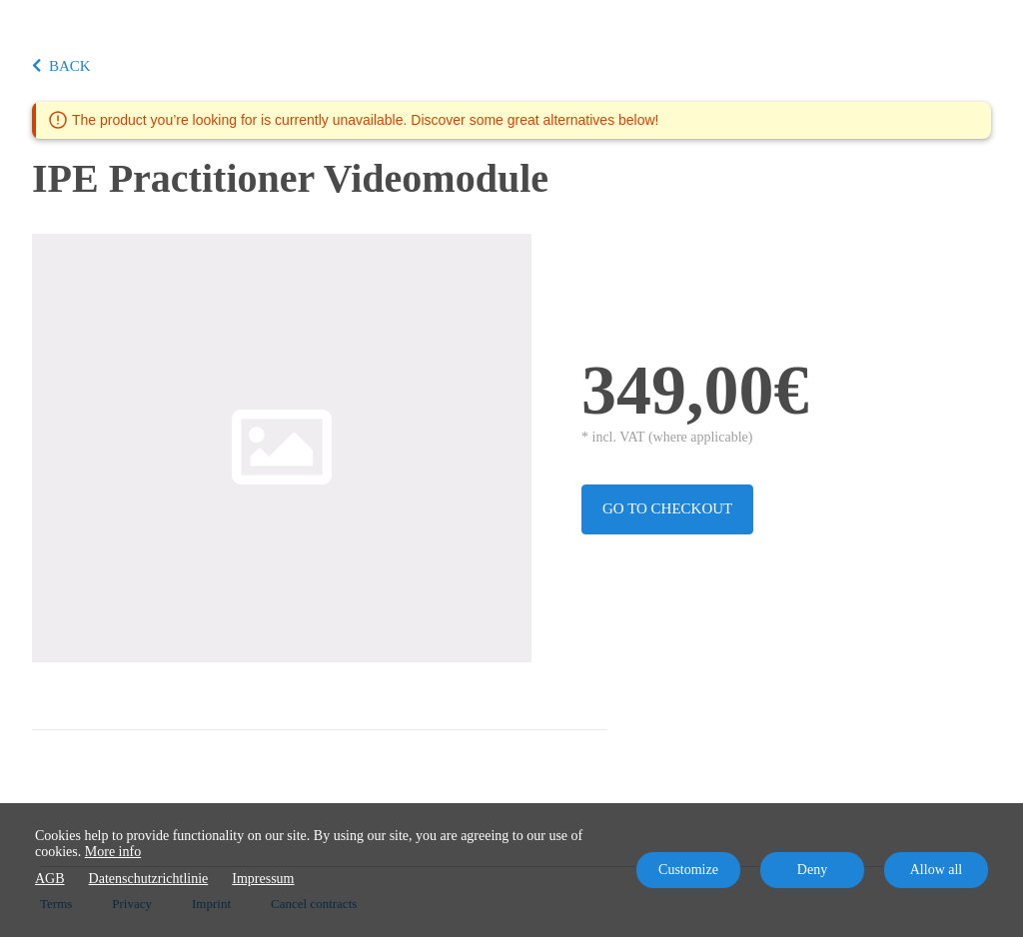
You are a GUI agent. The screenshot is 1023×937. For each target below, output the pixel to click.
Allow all (936, 869)
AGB (50, 878)
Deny (812, 869)
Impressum (263, 878)
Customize (688, 869)
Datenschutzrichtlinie (149, 878)
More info (113, 851)
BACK (61, 66)
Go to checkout (667, 508)
